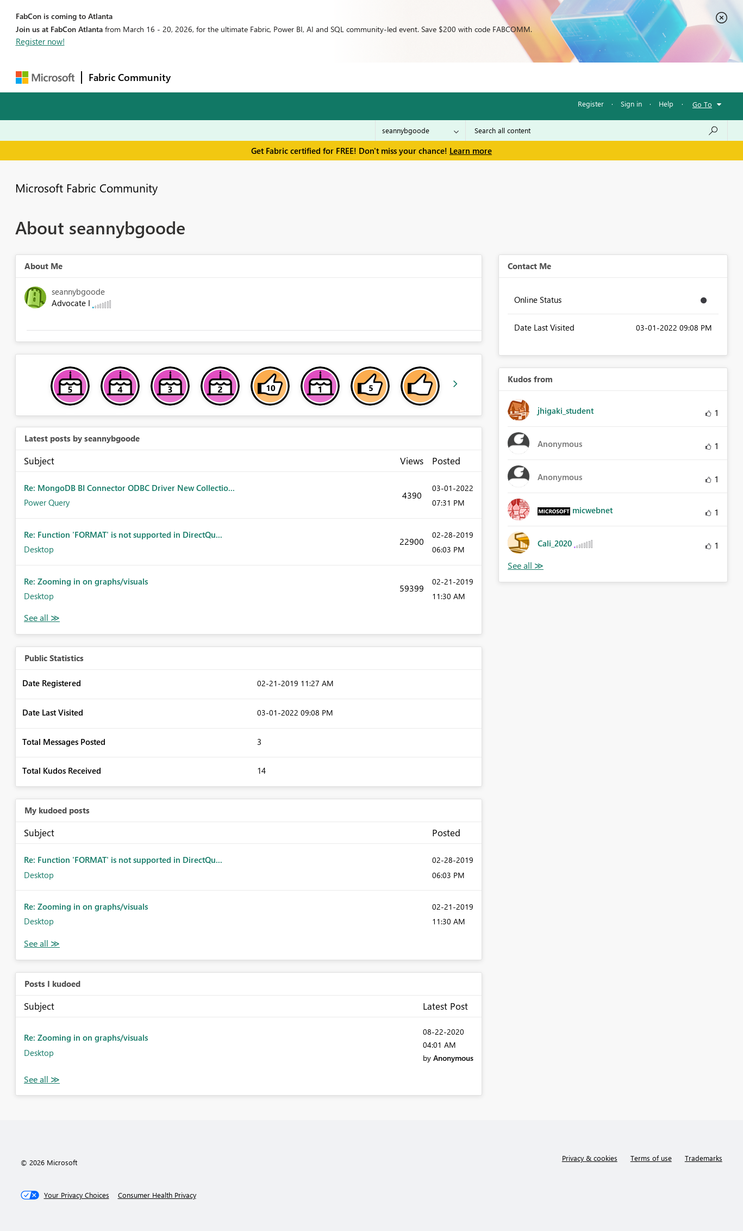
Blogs (385, 77)
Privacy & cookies (589, 1157)
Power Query (47, 502)
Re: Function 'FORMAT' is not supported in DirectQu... (123, 534)
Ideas (287, 77)
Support (472, 77)
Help (666, 103)
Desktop (39, 549)
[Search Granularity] (420, 130)
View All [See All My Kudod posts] (42, 943)
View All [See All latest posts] (42, 618)
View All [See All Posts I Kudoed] (42, 1079)
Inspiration (243, 77)
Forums (195, 77)
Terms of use (651, 1157)
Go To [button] (702, 104)
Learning (426, 77)
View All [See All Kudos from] (526, 565)
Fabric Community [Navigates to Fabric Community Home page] (130, 77)
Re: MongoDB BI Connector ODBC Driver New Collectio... (129, 487)
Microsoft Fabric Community (86, 187)
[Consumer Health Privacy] (157, 1195)
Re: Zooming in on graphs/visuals (86, 581)
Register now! (40, 41)
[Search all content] (596, 130)
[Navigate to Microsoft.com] (45, 77)
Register (591, 103)
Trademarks (703, 1157)
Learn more (470, 150)
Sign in (631, 103)
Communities (336, 77)
